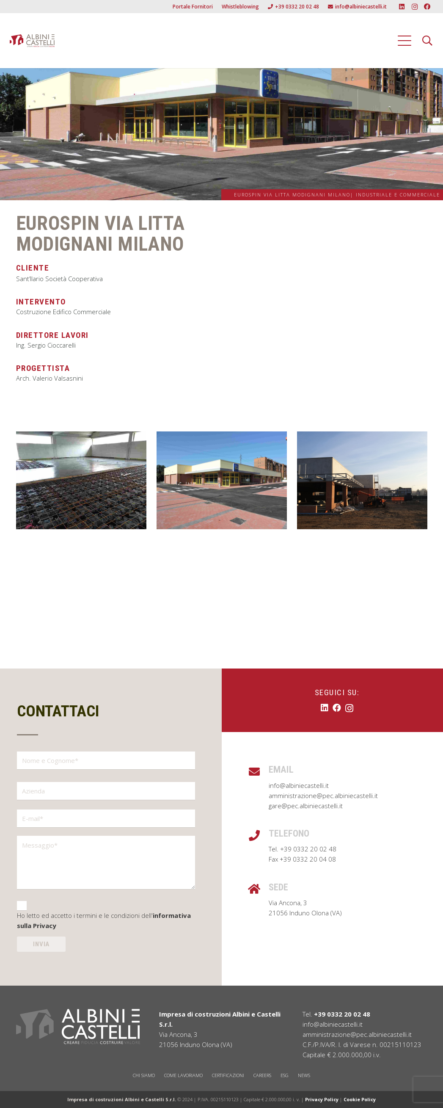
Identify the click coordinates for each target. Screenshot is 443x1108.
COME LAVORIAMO (183, 1075)
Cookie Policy (360, 1099)
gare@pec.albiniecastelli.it (306, 805)
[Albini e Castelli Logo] (32, 40)
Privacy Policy (321, 1099)
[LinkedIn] (402, 6)
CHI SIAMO (144, 1075)
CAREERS (262, 1075)
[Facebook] (427, 6)
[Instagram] (414, 6)
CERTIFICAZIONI (228, 1075)
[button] (404, 40)
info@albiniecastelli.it (299, 785)
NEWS (304, 1075)
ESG (285, 1075)
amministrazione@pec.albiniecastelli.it (323, 795)
